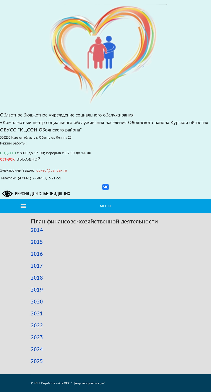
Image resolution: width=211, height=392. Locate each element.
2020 (37, 301)
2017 (37, 265)
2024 (37, 349)
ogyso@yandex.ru (51, 170)
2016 (37, 254)
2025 (37, 361)
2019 (37, 289)
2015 (37, 242)
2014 (37, 230)
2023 (37, 337)
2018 (37, 277)
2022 (37, 325)
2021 (37, 313)
